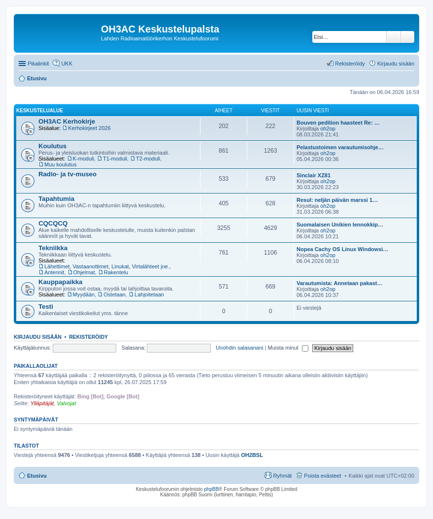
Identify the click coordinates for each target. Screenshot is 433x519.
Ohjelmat (84, 272)
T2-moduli (148, 159)
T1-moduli (115, 159)
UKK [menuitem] (66, 63)
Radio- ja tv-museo (67, 174)
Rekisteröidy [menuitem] (350, 63)
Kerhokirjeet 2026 (89, 128)
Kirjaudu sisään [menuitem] (395, 63)
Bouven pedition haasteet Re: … (338, 123)
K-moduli (83, 159)
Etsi (393, 37)
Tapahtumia (56, 198)
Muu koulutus (60, 164)
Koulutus (52, 146)
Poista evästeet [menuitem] (322, 476)
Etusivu (37, 476)
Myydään (84, 294)
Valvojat (66, 403)
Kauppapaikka (60, 282)
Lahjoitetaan (149, 294)
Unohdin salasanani (240, 348)
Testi (45, 306)
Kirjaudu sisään (38, 337)
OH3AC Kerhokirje (66, 121)
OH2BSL (252, 455)
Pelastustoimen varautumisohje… (340, 147)
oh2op (327, 128)
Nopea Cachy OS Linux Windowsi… (342, 249)
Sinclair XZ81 (314, 175)
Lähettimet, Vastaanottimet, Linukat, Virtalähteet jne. (106, 266)
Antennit (54, 272)
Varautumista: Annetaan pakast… (339, 283)
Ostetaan (114, 294)
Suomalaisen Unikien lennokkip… (340, 224)
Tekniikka (52, 248)
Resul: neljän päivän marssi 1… (337, 200)
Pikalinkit (38, 63)
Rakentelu (116, 272)
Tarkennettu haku (407, 37)
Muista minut (288, 348)
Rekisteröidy (88, 337)
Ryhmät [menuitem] (282, 476)
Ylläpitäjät (42, 403)
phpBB (211, 489)
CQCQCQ (52, 223)
